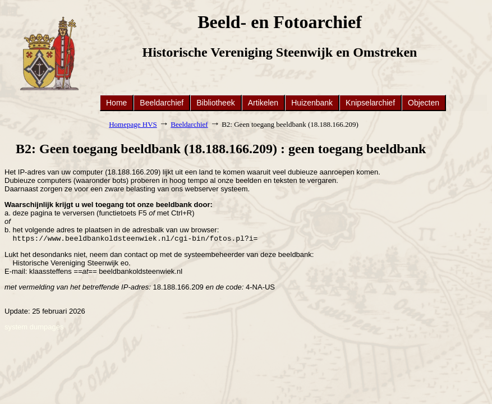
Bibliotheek (215, 102)
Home (116, 102)
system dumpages (34, 328)
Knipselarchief (370, 102)
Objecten (423, 102)
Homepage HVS (133, 124)
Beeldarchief (161, 102)
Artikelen (263, 102)
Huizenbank (312, 102)
